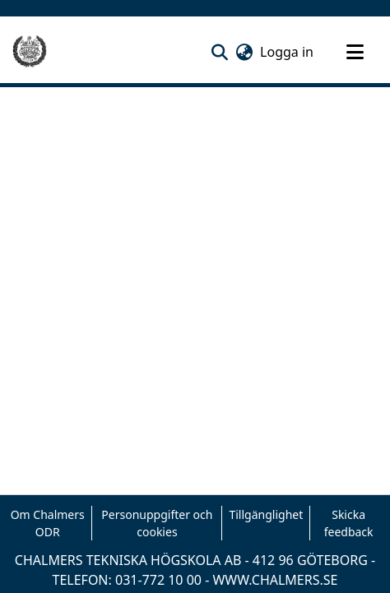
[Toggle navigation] (355, 51)
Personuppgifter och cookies (156, 523)
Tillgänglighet (266, 514)
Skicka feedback (349, 523)
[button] (219, 52)
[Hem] (29, 51)
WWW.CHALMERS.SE (274, 580)
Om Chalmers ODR (48, 523)
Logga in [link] (287, 52)
